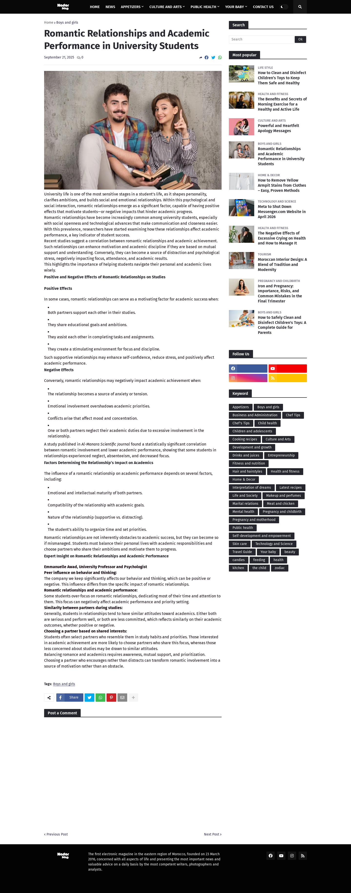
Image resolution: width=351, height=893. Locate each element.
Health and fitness (285, 471)
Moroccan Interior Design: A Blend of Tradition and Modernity (282, 264)
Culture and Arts (278, 439)
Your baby (268, 552)
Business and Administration (255, 415)
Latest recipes (291, 487)
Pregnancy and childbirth (282, 512)
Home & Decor (244, 479)
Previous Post (57, 834)
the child (259, 568)
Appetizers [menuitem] (130, 7)
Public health (243, 528)
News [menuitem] (110, 7)
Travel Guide (242, 552)
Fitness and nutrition (249, 463)
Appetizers (241, 407)
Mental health (243, 512)
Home (48, 22)
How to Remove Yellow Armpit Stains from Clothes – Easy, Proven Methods (282, 185)
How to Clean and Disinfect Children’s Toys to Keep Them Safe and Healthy (282, 77)
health (278, 560)
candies (239, 560)
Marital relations (245, 504)
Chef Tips (293, 415)
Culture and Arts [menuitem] (165, 7)
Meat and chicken (280, 504)
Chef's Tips (241, 423)
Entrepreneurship (281, 455)
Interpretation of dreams (252, 487)
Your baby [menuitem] (234, 7)
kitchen (238, 568)
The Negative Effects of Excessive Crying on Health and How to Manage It (282, 238)
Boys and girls (67, 22)
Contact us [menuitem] (263, 7)
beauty (289, 552)
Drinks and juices (246, 455)
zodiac (280, 568)
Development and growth (252, 447)
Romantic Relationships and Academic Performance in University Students (281, 156)
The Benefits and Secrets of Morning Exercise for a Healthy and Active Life (282, 104)
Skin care (240, 544)
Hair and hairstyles (247, 471)
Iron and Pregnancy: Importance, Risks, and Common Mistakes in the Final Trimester (280, 293)
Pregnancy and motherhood (254, 520)
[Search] (268, 39)
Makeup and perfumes (283, 496)
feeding (259, 560)
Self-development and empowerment (262, 536)
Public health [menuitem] (203, 7)
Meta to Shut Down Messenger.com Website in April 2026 (282, 211)
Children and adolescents (252, 431)
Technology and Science (274, 544)
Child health (267, 423)
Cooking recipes (245, 439)
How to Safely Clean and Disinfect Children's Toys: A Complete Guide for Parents (282, 325)
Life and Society (245, 496)
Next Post (211, 834)
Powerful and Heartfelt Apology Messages (278, 128)
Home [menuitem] (95, 7)
